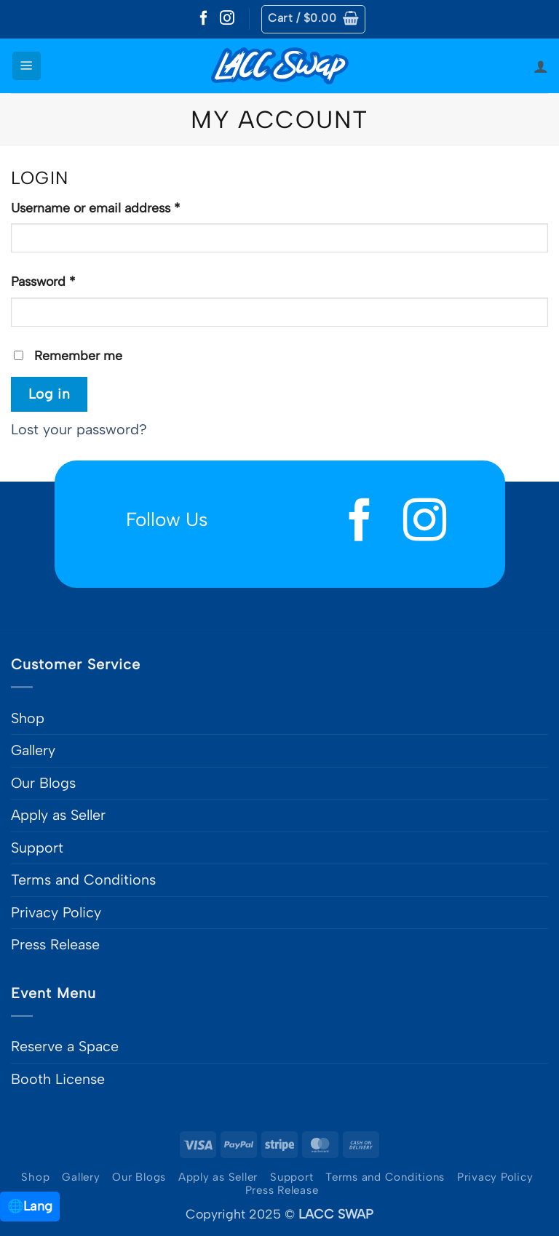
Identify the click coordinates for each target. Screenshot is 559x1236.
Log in (49, 394)
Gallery (33, 750)
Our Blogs (43, 783)
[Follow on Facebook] (204, 19)
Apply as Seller (58, 815)
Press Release (55, 944)
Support (37, 847)
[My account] (541, 66)
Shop (27, 718)
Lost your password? (79, 429)
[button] (313, 19)
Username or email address (122, 206)
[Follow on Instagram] (227, 19)
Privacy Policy (56, 912)
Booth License (58, 1079)
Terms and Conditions (83, 879)
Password (69, 280)
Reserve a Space (65, 1046)
